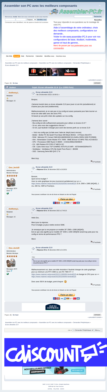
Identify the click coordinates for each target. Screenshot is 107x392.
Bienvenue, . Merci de (14, 17)
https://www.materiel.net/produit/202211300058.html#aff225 (54, 274)
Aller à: (70, 330)
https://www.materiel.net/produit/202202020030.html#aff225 (54, 184)
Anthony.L (14, 92)
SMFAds (50, 386)
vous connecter (29, 17)
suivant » (99, 80)
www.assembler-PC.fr (76, 37)
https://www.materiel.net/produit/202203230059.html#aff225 (54, 277)
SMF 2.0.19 (46, 384)
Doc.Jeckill (14, 167)
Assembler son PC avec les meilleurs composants (40, 5)
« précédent (92, 80)
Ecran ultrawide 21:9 (44, 92)
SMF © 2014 (54, 384)
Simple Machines (64, 384)
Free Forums (59, 386)
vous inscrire (43, 17)
